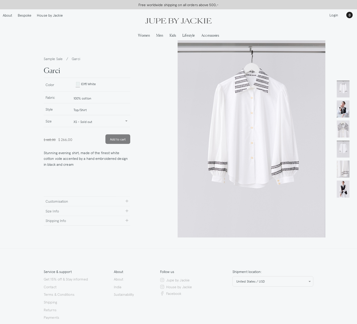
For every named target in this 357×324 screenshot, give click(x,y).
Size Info (52, 210)
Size (49, 120)
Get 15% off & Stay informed (66, 278)
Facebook (170, 293)
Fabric (50, 97)
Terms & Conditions (59, 294)
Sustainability (124, 294)
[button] (343, 89)
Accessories (210, 35)
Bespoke (25, 15)
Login (333, 14)
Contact (50, 286)
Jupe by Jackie (175, 279)
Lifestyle (188, 35)
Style (49, 109)
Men (159, 35)
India (118, 286)
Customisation (57, 201)
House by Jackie (50, 15)
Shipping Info (56, 220)
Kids (173, 35)
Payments (51, 317)
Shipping (50, 301)
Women (144, 35)
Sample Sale (53, 58)
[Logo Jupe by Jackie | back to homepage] (178, 20)
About (7, 15)
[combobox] (100, 97)
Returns (50, 309)
